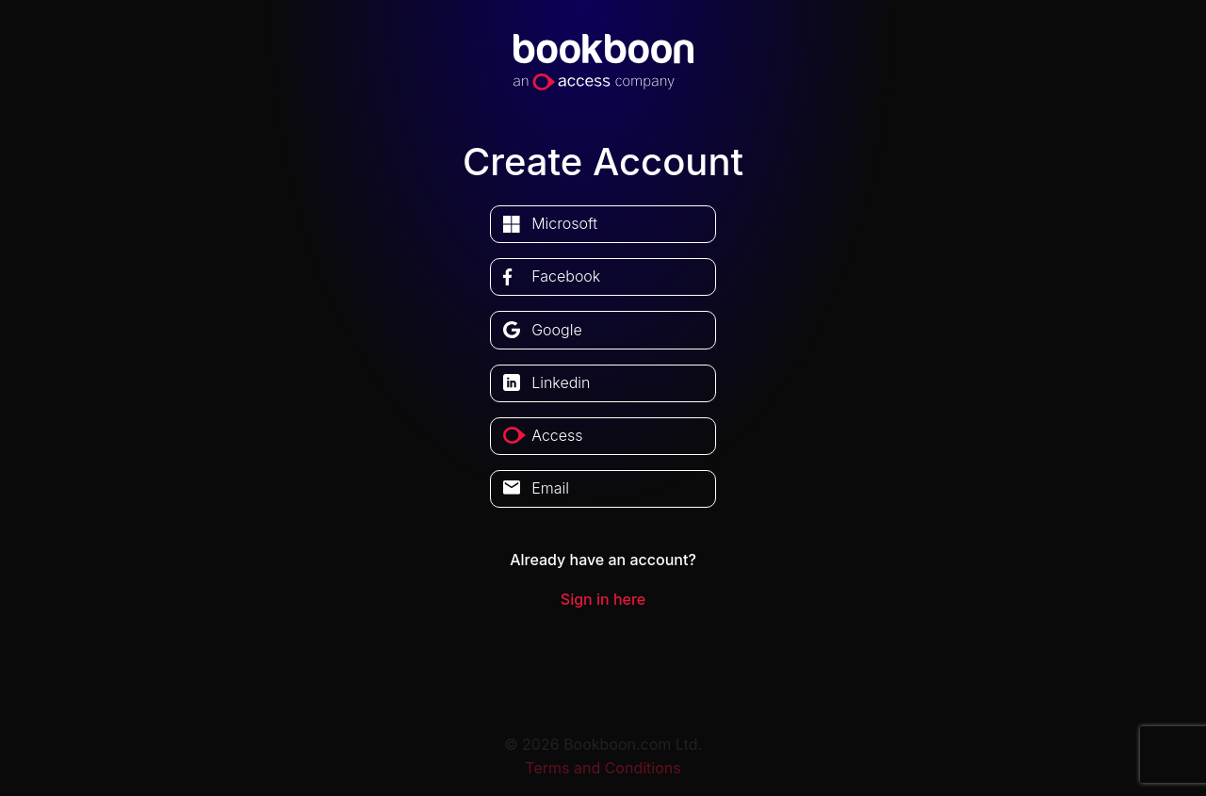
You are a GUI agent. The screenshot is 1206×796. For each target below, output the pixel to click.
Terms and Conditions (602, 767)
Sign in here (603, 599)
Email (550, 488)
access (556, 435)
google (556, 329)
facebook (565, 276)
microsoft (564, 223)
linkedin (560, 382)
